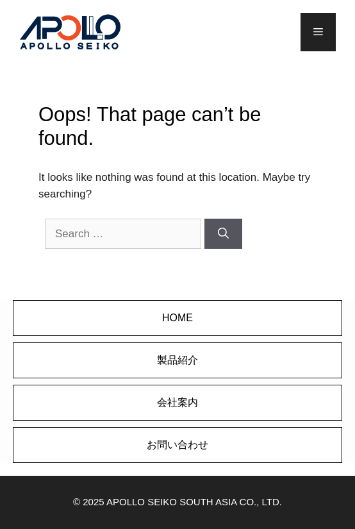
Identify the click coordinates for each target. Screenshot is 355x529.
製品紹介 (177, 360)
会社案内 (177, 402)
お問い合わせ (177, 444)
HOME (177, 317)
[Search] (223, 234)
